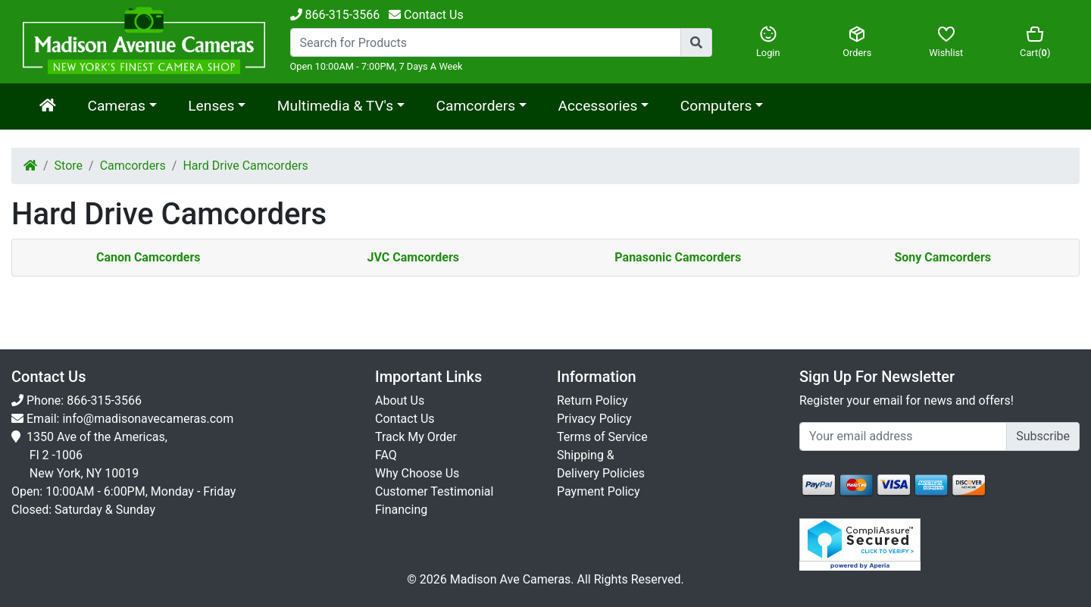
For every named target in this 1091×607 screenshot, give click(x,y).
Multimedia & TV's (335, 105)
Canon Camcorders (148, 257)
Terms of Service (602, 437)
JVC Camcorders (413, 257)
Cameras (116, 105)
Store (69, 165)
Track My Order (416, 437)
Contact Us (405, 418)
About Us (399, 400)
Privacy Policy (594, 418)
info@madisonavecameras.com (147, 418)
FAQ (386, 455)
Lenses (211, 105)
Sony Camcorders (942, 257)
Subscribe (1043, 436)
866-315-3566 (335, 15)
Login (768, 41)
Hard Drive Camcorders (245, 165)
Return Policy (592, 400)
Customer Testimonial (434, 491)
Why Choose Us (417, 473)
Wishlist (946, 41)
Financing (401, 509)
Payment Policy (598, 491)
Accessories (598, 105)
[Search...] (486, 42)
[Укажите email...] (903, 436)
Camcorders (475, 105)
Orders (857, 41)
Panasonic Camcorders (677, 257)
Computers (716, 105)
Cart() (1035, 41)
